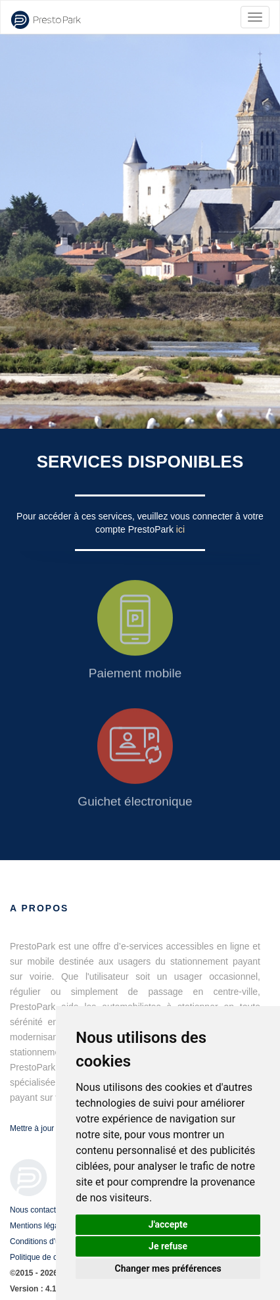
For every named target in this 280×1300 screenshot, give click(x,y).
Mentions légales (39, 1225)
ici (180, 529)
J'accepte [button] (168, 1224)
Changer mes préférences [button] (168, 1268)
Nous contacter (36, 1210)
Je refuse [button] (168, 1246)
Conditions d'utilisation (49, 1241)
